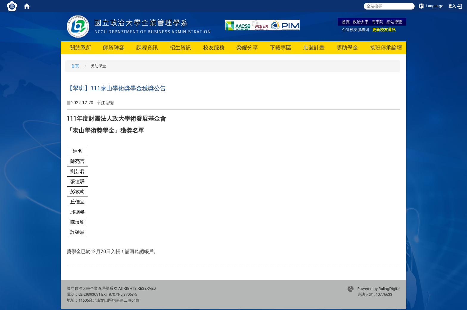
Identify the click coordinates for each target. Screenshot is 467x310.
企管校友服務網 (355, 29)
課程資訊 (147, 47)
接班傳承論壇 (386, 47)
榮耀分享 (247, 47)
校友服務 (214, 47)
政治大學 (360, 21)
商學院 (377, 21)
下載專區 (280, 47)
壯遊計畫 (314, 47)
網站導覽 (394, 21)
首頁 (346, 21)
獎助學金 (347, 47)
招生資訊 (180, 47)
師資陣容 (113, 47)
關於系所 (80, 47)
